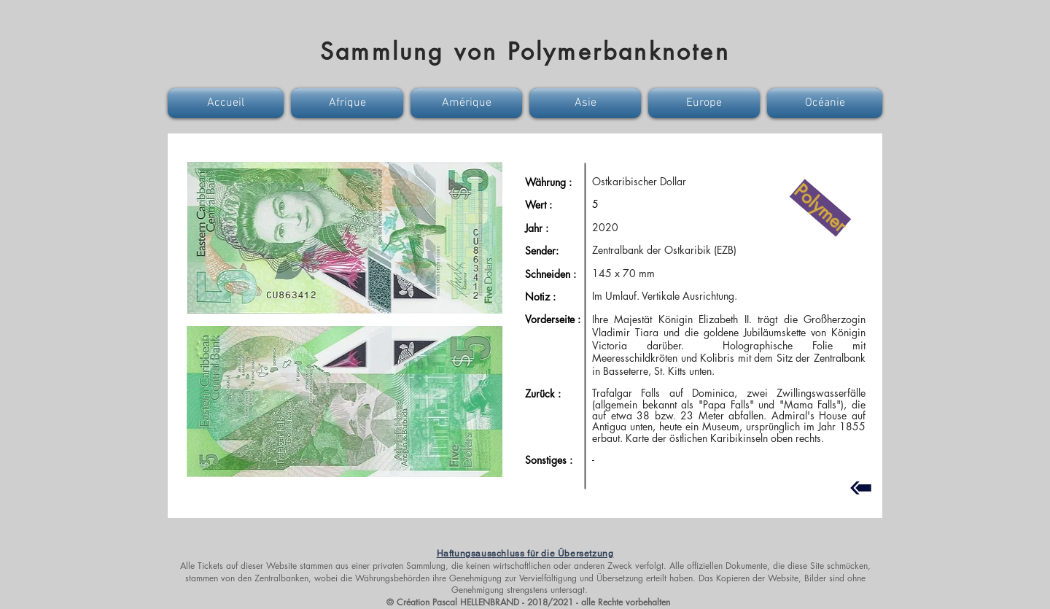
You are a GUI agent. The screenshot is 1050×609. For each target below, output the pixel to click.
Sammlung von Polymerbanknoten (525, 51)
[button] (227, 103)
